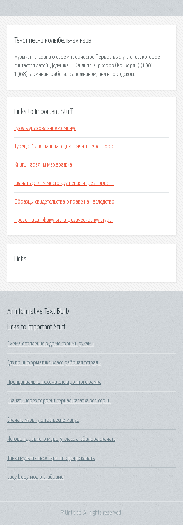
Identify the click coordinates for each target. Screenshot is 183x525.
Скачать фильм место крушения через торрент (64, 183)
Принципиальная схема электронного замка (54, 382)
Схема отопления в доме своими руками (50, 344)
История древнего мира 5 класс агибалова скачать (61, 439)
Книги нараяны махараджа (43, 165)
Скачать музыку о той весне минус (43, 420)
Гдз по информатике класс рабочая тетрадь (53, 363)
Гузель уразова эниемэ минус (45, 128)
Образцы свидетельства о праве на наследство (64, 202)
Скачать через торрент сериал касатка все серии (58, 401)
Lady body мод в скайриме (35, 477)
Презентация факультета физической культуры (63, 220)
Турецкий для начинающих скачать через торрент (67, 146)
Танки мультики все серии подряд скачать (51, 458)
